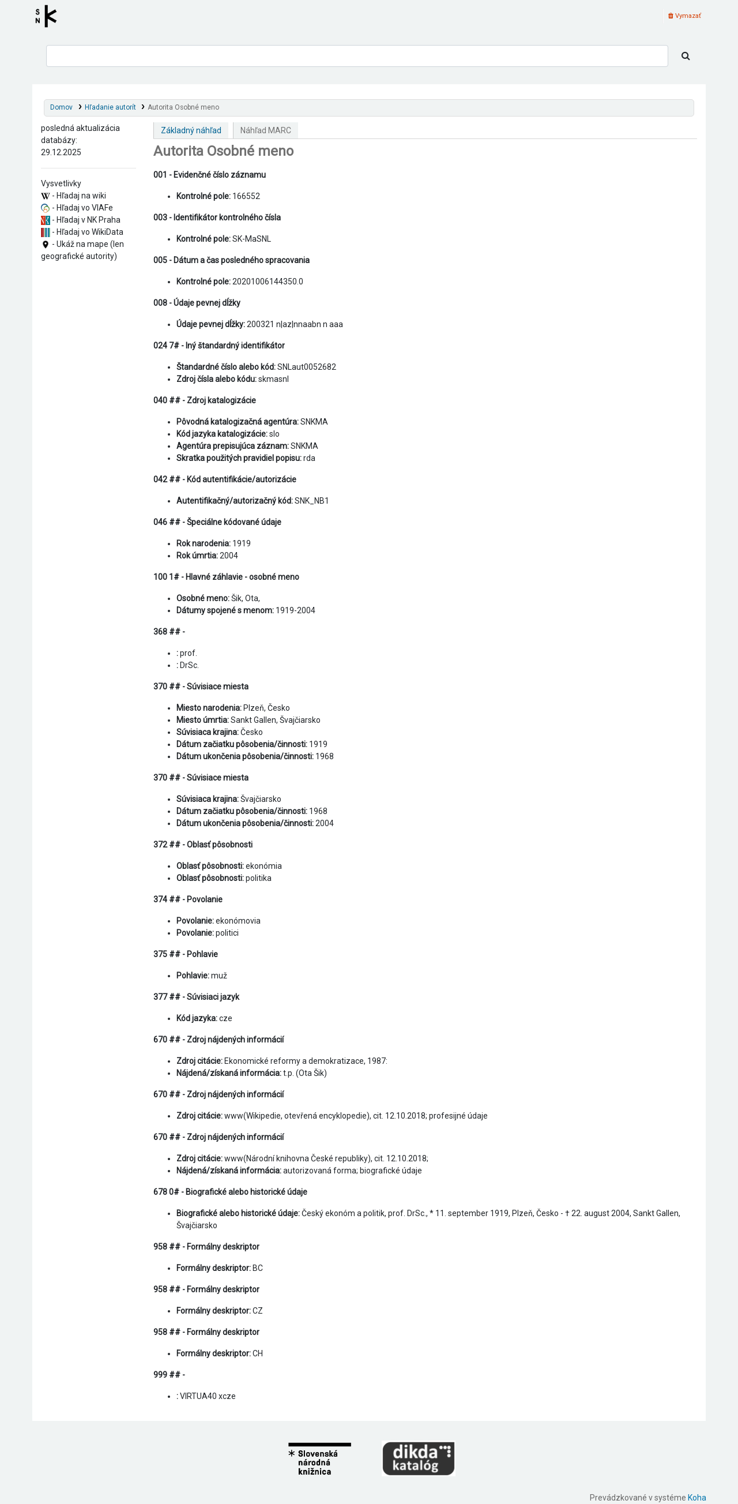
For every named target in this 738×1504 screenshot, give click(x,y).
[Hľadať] (686, 56)
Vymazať (684, 16)
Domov (61, 107)
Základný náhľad (191, 130)
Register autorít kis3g (49, 16)
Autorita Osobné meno (183, 107)
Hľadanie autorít (110, 107)
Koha (697, 1497)
